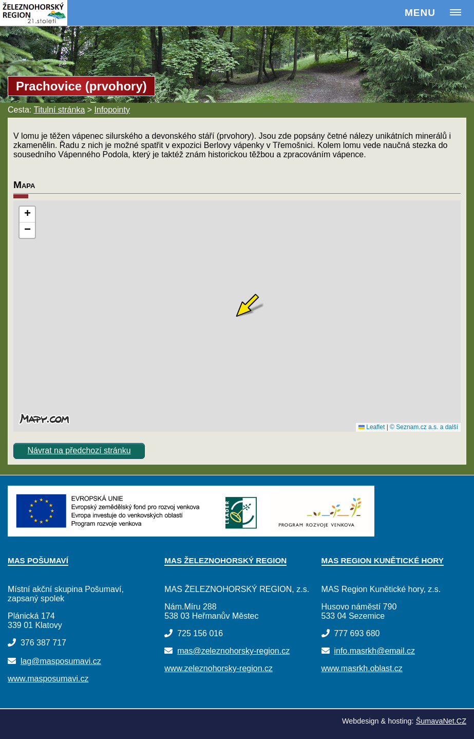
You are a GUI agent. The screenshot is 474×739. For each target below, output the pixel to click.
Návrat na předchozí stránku (79, 450)
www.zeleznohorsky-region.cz (218, 668)
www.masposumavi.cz (48, 678)
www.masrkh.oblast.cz (362, 668)
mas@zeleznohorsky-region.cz (233, 650)
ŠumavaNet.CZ (441, 721)
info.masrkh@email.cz (374, 650)
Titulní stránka (59, 109)
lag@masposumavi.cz (61, 661)
